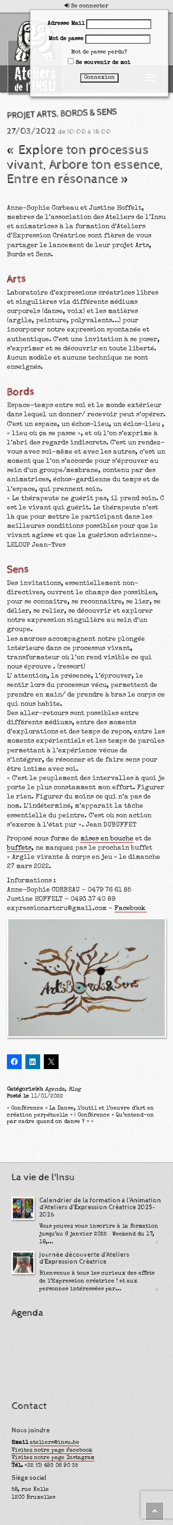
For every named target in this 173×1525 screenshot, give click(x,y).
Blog (74, 1090)
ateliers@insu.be (54, 1443)
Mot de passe (66, 39)
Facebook (130, 908)
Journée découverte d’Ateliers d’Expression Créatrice (84, 1258)
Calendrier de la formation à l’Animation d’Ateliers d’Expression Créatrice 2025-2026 (100, 1207)
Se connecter (86, 6)
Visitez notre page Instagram (53, 1458)
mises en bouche (106, 839)
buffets (19, 848)
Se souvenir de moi (99, 62)
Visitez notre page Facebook (52, 1451)
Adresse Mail (66, 24)
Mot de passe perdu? (99, 52)
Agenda (55, 1090)
